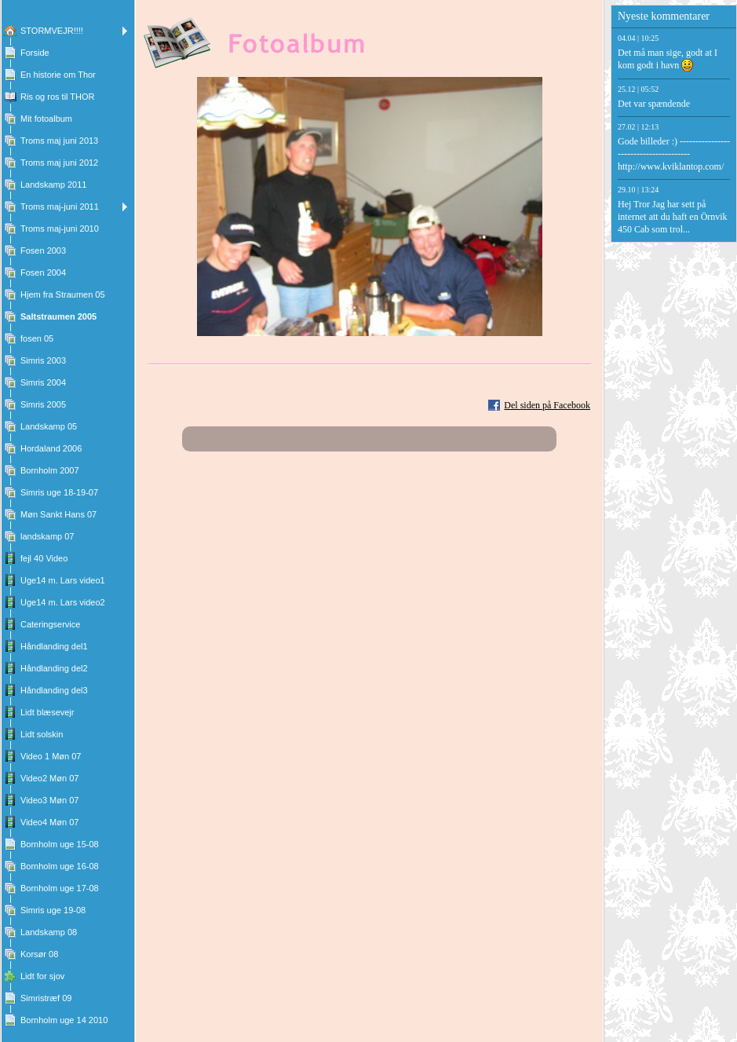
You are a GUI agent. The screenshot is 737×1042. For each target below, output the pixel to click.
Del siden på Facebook (547, 405)
